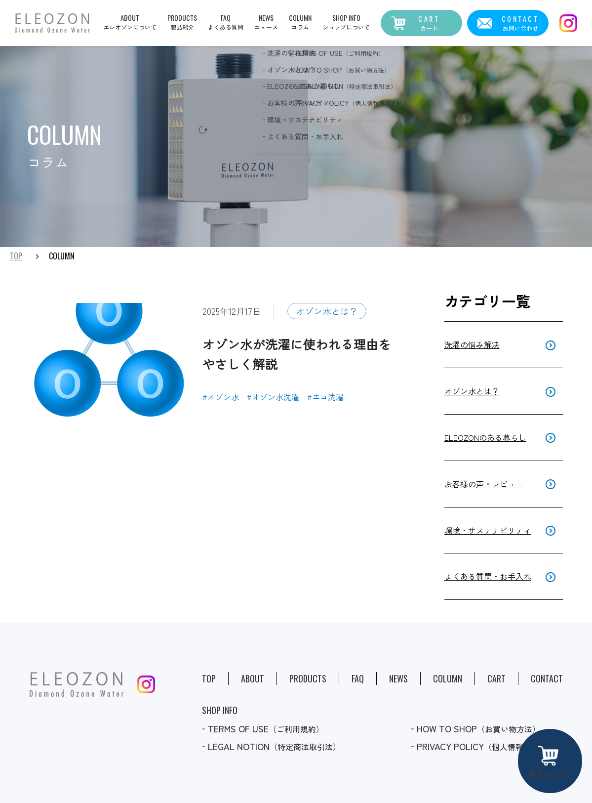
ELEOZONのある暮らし (485, 437)
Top (209, 678)
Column (447, 678)
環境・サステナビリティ (487, 530)
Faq (358, 678)
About (252, 678)
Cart (496, 678)
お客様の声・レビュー (483, 484)
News (398, 678)
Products (307, 678)
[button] (300, 22)
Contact (547, 678)
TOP (16, 256)
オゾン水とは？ (327, 310)
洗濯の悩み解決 (472, 344)
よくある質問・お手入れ (487, 576)
